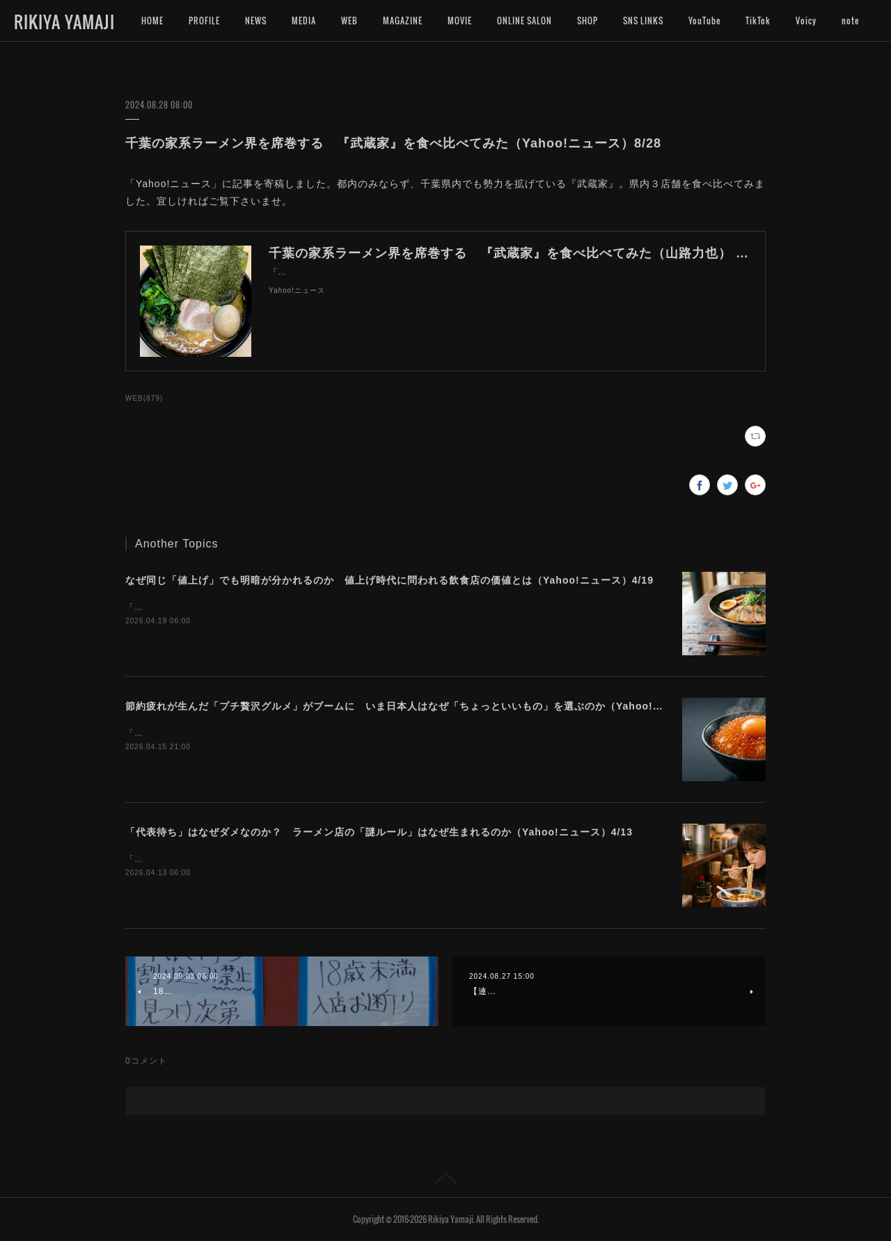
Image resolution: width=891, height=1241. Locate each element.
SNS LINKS (643, 20)
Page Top (445, 1180)
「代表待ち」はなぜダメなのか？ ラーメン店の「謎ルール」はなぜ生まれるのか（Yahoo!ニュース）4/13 (379, 832)
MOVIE (460, 20)
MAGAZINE (403, 20)
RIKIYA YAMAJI (64, 21)
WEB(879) (144, 398)
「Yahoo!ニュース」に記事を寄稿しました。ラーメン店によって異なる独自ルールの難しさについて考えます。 (353, 859)
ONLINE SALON (524, 20)
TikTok (758, 20)
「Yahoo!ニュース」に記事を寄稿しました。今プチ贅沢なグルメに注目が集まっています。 (312, 733)
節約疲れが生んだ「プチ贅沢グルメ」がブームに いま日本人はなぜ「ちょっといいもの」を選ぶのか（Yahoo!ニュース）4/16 (426, 706)
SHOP (587, 20)
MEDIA (304, 20)
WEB (349, 20)
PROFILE (204, 20)
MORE (807, 20)
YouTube (704, 20)
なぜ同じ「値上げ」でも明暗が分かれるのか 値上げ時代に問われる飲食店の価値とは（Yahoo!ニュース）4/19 (389, 580)
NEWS (256, 20)
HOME (152, 20)
